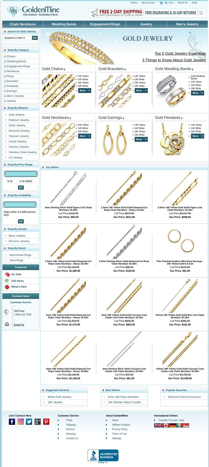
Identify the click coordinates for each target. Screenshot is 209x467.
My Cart (169, 2)
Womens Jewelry (19, 241)
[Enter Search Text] (17, 38)
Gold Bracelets (111, 69)
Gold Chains (52, 69)
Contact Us (72, 438)
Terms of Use (119, 433)
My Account (148, 2)
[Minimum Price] (14, 181)
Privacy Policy (120, 429)
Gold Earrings (110, 117)
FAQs (69, 420)
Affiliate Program (121, 424)
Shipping (71, 424)
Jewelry (146, 24)
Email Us (19, 324)
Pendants (12, 86)
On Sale (16, 274)
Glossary (71, 433)
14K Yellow (83, 76)
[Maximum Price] (29, 181)
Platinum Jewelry (19, 120)
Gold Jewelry (16, 114)
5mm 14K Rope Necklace (123, 396)
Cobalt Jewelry (18, 141)
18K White (83, 86)
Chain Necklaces (23, 24)
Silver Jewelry (17, 125)
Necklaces (13, 71)
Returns (70, 429)
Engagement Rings (105, 24)
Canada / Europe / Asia (171, 420)
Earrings (12, 90)
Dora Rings (16, 260)
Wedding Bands (64, 24)
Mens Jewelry (17, 235)
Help (194, 2)
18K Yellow (83, 82)
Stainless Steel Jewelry (23, 152)
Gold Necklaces (55, 117)
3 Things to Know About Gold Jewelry (174, 60)
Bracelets (12, 81)
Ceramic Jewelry (19, 146)
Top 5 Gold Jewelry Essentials (180, 53)
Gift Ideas (17, 280)
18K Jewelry (55, 402)
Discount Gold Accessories (184, 396)
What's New (19, 286)
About (115, 420)
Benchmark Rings (20, 254)
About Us (183, 2)
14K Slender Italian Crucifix (124, 402)
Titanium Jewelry (19, 136)
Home (134, 2)
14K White (83, 79)
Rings (10, 76)
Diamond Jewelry (19, 130)
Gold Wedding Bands (173, 69)
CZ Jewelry (15, 157)
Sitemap (116, 438)
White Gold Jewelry (59, 396)
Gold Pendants (167, 117)
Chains (11, 56)
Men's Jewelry (187, 24)
